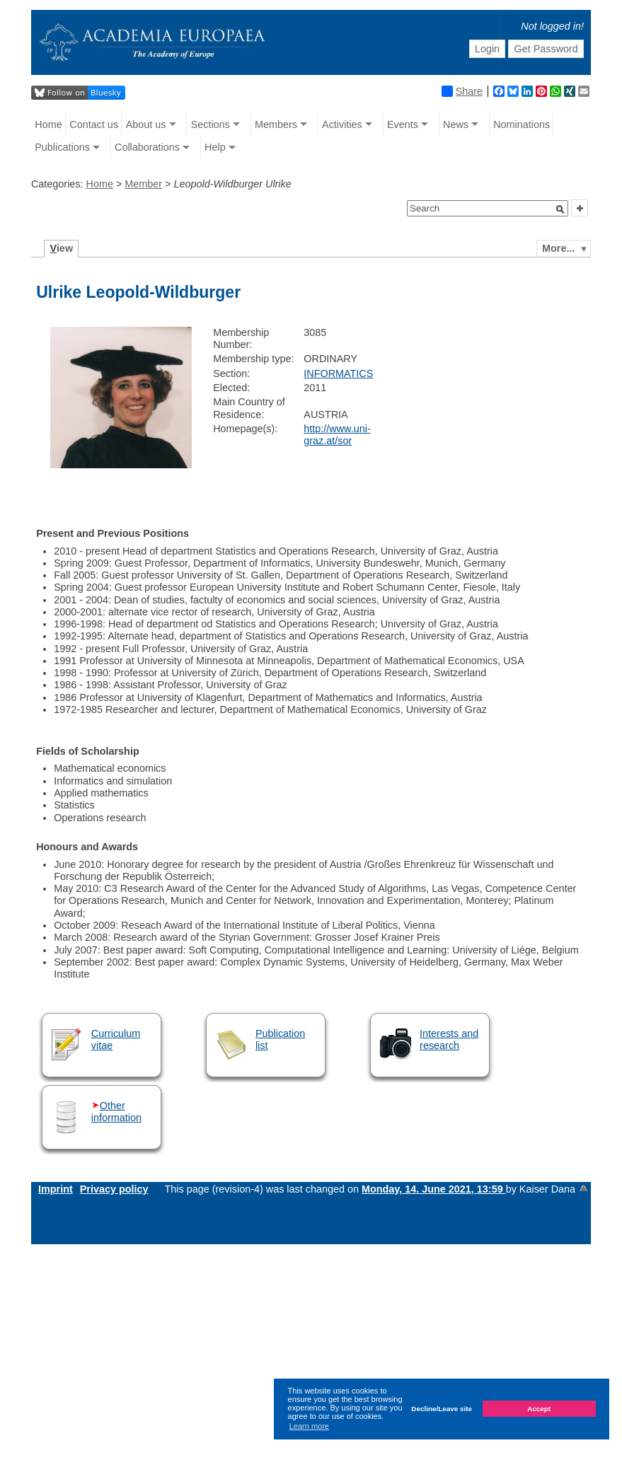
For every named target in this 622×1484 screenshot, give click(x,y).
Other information (116, 1111)
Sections (210, 124)
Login (487, 48)
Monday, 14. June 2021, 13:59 (434, 1189)
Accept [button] (539, 1409)
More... (558, 248)
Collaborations (147, 147)
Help (215, 147)
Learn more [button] (309, 1426)
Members (276, 124)
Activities (342, 124)
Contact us (93, 124)
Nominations (521, 124)
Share (462, 91)
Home (48, 124)
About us (146, 124)
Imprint (55, 1189)
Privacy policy (114, 1189)
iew (62, 248)
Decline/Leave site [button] (441, 1409)
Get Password (545, 48)
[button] (560, 209)
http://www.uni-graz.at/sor (337, 434)
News (455, 124)
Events (402, 124)
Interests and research (449, 1039)
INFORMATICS (338, 373)
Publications (62, 147)
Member (143, 184)
